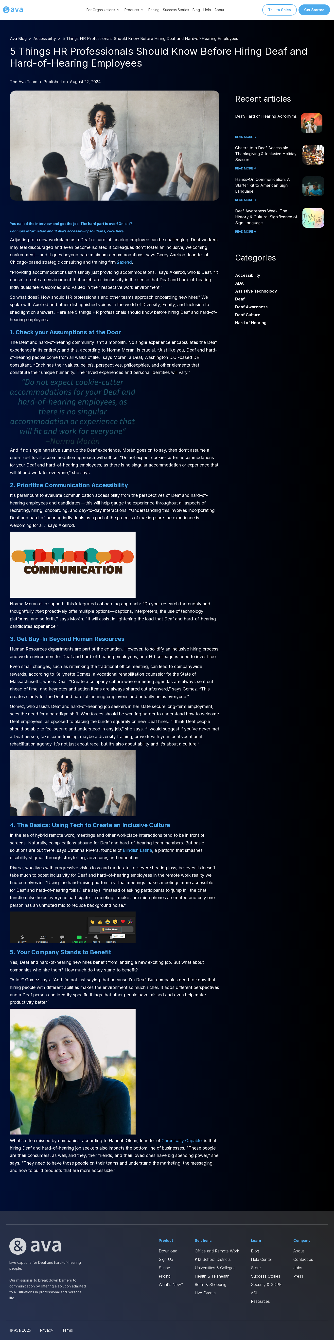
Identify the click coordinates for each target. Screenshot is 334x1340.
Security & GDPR (266, 1284)
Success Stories (176, 10)
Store (256, 1267)
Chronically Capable (181, 1140)
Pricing (153, 10)
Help (207, 10)
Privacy (46, 1330)
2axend (124, 262)
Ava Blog (18, 38)
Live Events (205, 1292)
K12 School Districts (213, 1259)
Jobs (297, 1267)
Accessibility (44, 38)
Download (168, 1250)
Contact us (303, 1259)
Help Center (261, 1259)
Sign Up (166, 1259)
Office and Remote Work (217, 1250)
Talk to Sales (279, 10)
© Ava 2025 (20, 1330)
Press (298, 1276)
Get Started (314, 10)
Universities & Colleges (215, 1267)
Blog (196, 10)
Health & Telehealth (212, 1276)
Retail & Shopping (210, 1284)
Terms (67, 1330)
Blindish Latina (137, 850)
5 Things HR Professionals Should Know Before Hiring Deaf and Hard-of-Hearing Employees (150, 38)
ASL (254, 1292)
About (219, 10)
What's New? (171, 1284)
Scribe (164, 1267)
